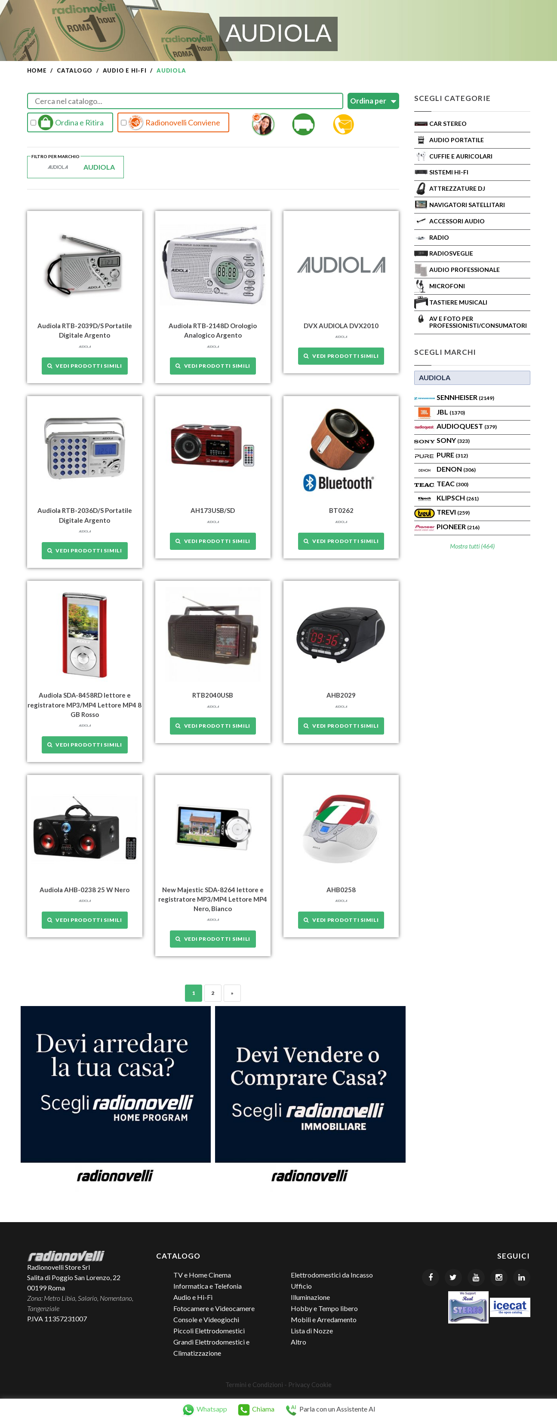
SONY (453, 440)
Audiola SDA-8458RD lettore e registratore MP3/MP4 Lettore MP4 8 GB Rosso (85, 704)
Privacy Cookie (310, 1383)
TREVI (453, 512)
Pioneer (458, 526)
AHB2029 (341, 695)
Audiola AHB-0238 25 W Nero (84, 889)
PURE (452, 455)
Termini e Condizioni (254, 1383)
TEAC (452, 483)
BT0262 (341, 510)
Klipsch (458, 498)
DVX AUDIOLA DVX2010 (341, 325)
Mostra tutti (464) (472, 546)
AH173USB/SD (213, 510)
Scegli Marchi (445, 352)
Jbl (451, 412)
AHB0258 (341, 889)
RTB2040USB (212, 695)
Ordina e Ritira (67, 122)
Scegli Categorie (452, 98)
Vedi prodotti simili (84, 365)
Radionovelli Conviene (171, 122)
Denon (456, 469)
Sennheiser (465, 397)
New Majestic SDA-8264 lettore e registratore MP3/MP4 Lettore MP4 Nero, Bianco (212, 898)
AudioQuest (467, 426)
